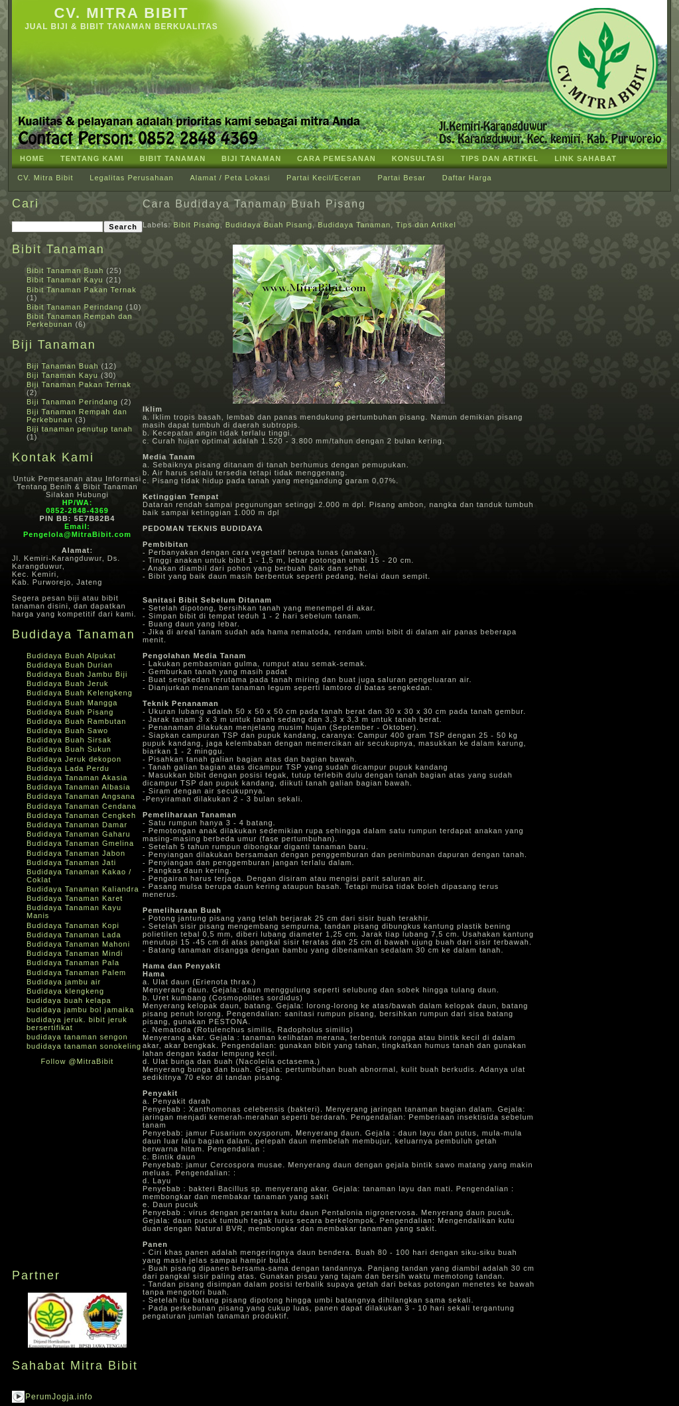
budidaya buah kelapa (69, 1000)
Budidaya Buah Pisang (70, 712)
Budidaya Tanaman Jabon (76, 853)
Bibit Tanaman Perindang (75, 307)
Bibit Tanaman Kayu (65, 280)
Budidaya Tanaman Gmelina (80, 843)
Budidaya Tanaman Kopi (73, 925)
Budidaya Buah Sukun (69, 749)
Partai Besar (401, 178)
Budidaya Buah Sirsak (69, 740)
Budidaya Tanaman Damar (77, 825)
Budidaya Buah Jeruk (68, 683)
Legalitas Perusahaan (131, 178)
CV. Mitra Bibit (121, 13)
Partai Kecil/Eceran (323, 178)
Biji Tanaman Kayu (62, 375)
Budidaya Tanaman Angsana (81, 796)
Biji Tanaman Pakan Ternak (79, 384)
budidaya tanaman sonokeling (84, 1046)
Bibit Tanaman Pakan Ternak (82, 290)
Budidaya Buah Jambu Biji (77, 674)
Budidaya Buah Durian (70, 665)
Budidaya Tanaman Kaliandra (83, 889)
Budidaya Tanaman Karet (75, 898)
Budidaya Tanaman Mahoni (78, 944)
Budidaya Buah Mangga (72, 703)
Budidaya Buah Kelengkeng (80, 693)
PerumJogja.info (59, 1396)
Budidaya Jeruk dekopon (74, 759)
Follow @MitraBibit (77, 1061)
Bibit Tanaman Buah (65, 270)
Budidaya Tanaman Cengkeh (81, 815)
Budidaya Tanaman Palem (76, 972)
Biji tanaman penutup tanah (80, 429)
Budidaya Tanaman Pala (73, 963)
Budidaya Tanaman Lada (74, 935)
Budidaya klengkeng (65, 991)
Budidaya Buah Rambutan (76, 721)
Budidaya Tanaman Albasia (79, 787)
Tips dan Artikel (426, 225)
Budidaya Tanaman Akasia (77, 778)
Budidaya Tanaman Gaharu (79, 834)
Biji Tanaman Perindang (72, 402)
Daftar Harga (467, 178)
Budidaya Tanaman (354, 225)
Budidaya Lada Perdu (68, 768)
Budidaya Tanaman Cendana (82, 806)
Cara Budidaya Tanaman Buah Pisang (254, 203)
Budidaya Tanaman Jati (71, 862)
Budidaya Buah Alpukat (71, 656)
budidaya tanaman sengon (77, 1037)
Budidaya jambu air (64, 982)
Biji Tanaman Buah (63, 366)
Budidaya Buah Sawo (67, 730)
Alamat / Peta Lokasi (230, 178)
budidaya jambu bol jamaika (80, 1010)
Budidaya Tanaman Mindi (75, 953)
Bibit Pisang (197, 225)
